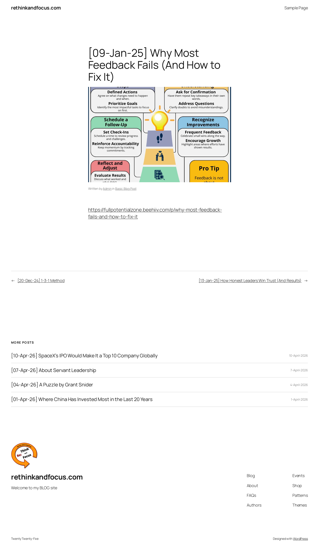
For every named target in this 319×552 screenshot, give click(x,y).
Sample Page (296, 7)
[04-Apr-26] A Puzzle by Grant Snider (52, 385)
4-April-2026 (299, 385)
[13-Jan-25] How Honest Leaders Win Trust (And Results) (250, 280)
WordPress (300, 538)
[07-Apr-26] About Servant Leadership (53, 370)
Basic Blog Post (125, 188)
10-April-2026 (298, 355)
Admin (107, 188)
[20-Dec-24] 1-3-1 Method (41, 280)
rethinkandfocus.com (36, 7)
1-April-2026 (299, 399)
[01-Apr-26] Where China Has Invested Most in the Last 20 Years (82, 399)
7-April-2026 (299, 370)
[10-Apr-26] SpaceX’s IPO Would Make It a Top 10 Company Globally (84, 355)
